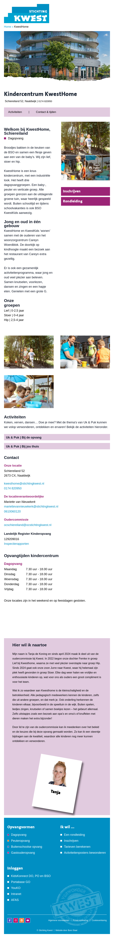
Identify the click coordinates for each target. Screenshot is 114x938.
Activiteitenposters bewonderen (85, 852)
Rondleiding (72, 201)
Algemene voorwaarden (59, 920)
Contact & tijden (46, 112)
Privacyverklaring (80, 920)
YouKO (15, 888)
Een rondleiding (74, 834)
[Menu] (105, 18)
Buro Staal (72, 930)
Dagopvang (18, 834)
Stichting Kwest (46, 930)
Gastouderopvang (23, 852)
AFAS (15, 900)
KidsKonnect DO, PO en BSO (31, 876)
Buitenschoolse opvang (26, 846)
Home (7, 26)
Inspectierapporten (16, 543)
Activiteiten (15, 112)
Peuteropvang (20, 840)
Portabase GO (20, 882)
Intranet (16, 894)
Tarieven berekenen (77, 846)
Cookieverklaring (99, 920)
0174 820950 (45, 101)
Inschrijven (72, 191)
